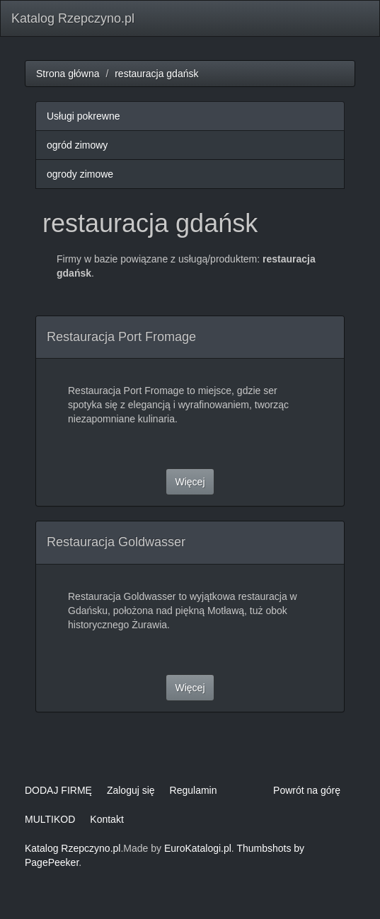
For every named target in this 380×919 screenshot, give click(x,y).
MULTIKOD (50, 819)
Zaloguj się (131, 790)
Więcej (190, 481)
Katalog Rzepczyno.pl (72, 18)
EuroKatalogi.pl (197, 848)
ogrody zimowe (80, 174)
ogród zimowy (77, 145)
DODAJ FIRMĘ (58, 790)
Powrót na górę (306, 790)
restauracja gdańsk (156, 73)
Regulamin (193, 790)
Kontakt (106, 819)
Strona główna (68, 73)
